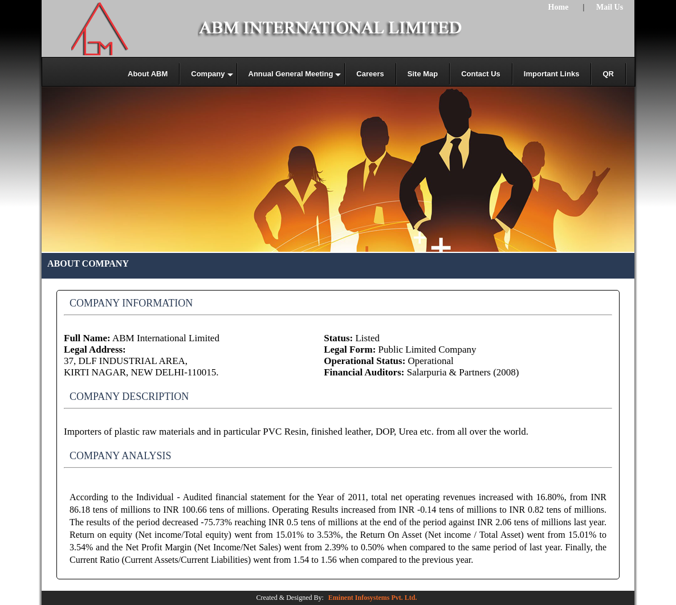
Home (558, 7)
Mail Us (609, 7)
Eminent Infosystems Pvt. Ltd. (372, 598)
